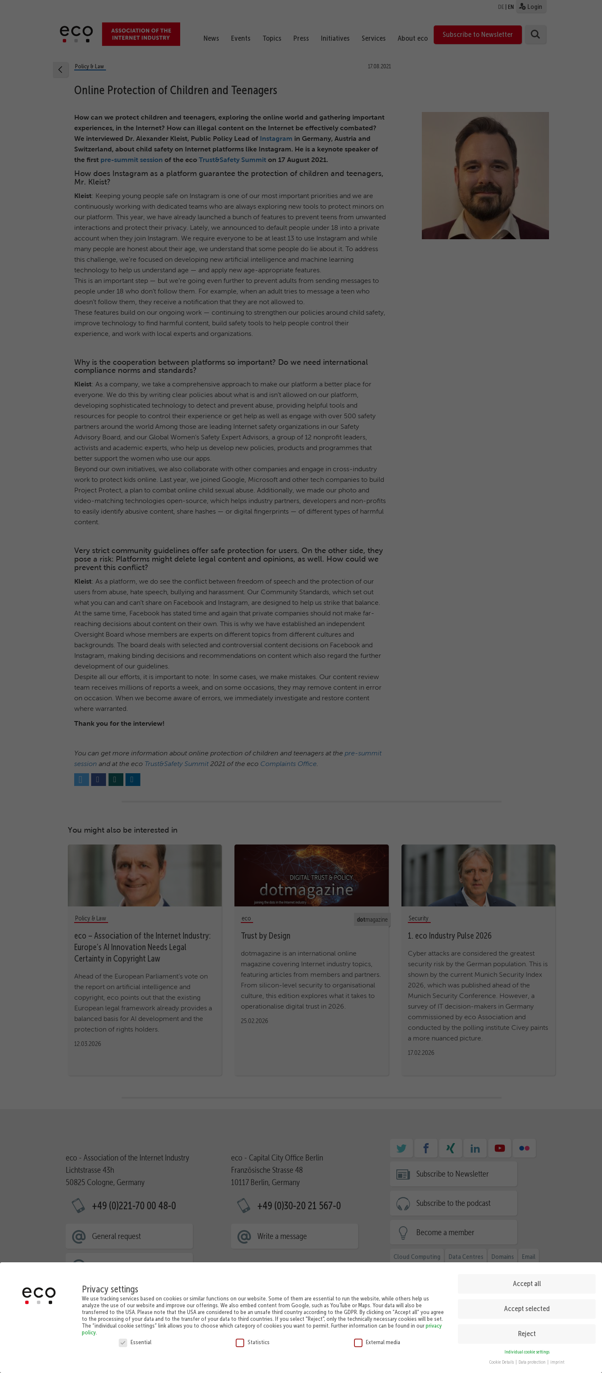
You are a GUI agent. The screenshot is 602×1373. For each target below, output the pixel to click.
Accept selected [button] (527, 1305)
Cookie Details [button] (502, 1359)
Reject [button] (527, 1330)
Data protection (532, 1359)
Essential (135, 1338)
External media (377, 1338)
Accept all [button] (527, 1280)
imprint (557, 1359)
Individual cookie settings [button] (526, 1348)
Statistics (253, 1338)
